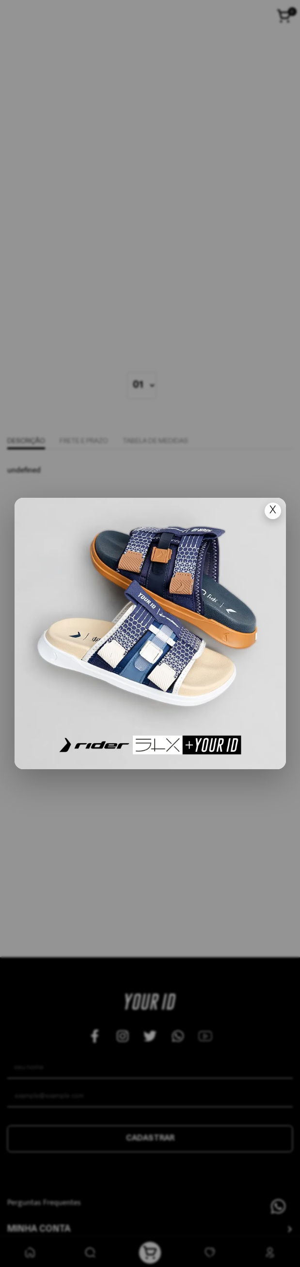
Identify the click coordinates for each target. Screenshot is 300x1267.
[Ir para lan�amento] (150, 633)
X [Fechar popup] (272, 510)
